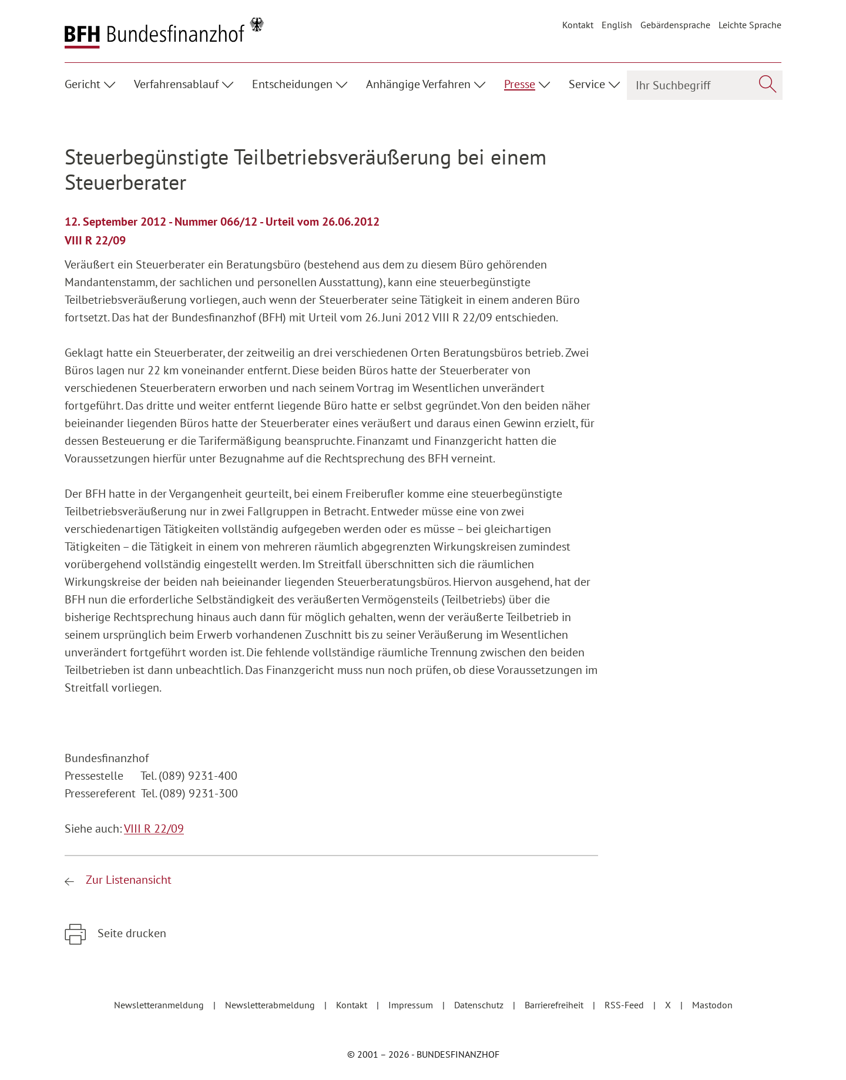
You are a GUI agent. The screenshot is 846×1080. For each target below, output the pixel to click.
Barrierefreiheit (555, 1005)
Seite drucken (130, 933)
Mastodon (712, 1005)
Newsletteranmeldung (160, 1005)
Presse (519, 84)
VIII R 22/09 (154, 828)
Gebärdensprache (675, 25)
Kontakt (577, 25)
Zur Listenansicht (127, 879)
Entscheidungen (292, 84)
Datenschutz (480, 1005)
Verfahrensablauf (176, 84)
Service (587, 84)
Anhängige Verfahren (418, 84)
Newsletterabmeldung (271, 1005)
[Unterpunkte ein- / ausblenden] (111, 83)
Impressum (411, 1005)
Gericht (82, 84)
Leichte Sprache (750, 25)
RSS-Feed (625, 1005)
